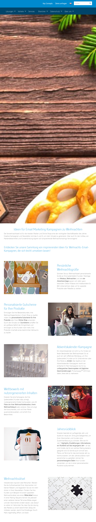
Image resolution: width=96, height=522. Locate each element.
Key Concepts (47, 4)
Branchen (42, 12)
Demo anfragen (61, 4)
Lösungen (9, 12)
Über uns (67, 12)
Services (31, 12)
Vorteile (21, 12)
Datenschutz (55, 12)
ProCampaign (16, 3)
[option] (48, 119)
